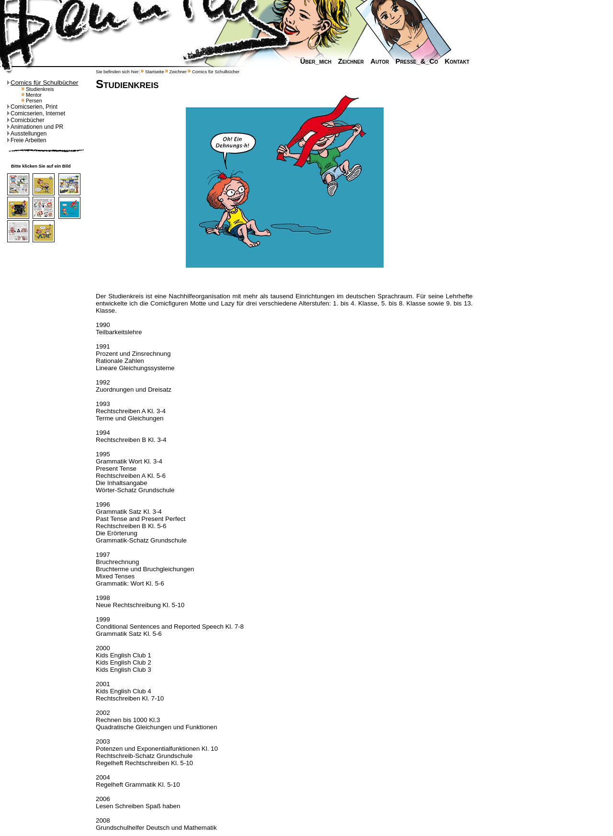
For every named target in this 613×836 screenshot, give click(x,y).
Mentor (32, 95)
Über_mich (313, 61)
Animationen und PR (35, 127)
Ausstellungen (26, 133)
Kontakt (454, 61)
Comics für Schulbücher (42, 82)
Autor (377, 61)
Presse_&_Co (414, 61)
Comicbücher (26, 120)
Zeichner (348, 61)
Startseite (154, 71)
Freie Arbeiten (26, 140)
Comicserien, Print (32, 106)
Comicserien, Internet (36, 113)
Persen (32, 100)
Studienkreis (38, 89)
